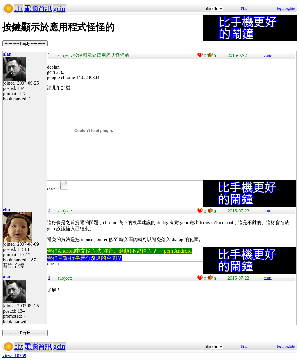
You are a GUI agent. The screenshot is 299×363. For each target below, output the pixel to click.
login (280, 8)
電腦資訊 (38, 8)
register (290, 8)
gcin (59, 8)
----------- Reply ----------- (25, 43)
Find (244, 8)
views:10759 (14, 355)
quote (268, 55)
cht (18, 8)
